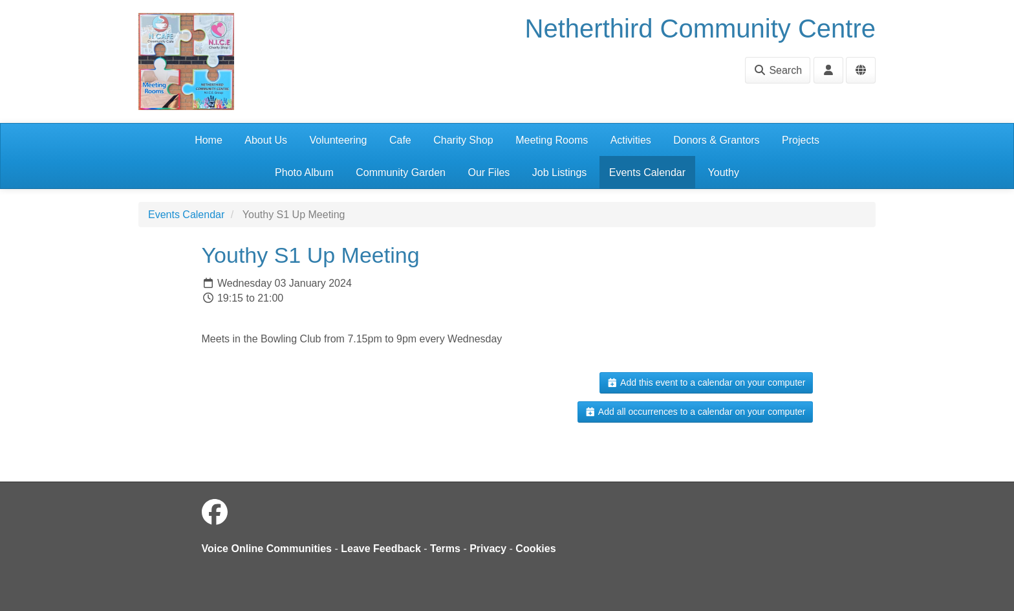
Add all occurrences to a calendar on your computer (695, 411)
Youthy (723, 172)
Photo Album (304, 172)
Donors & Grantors (716, 140)
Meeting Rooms (551, 140)
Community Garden (401, 172)
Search (777, 70)
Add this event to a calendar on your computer (706, 382)
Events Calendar (647, 172)
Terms (445, 548)
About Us (265, 140)
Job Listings (559, 172)
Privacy (487, 548)
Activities (630, 140)
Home (208, 140)
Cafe (400, 140)
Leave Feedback (381, 548)
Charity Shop (463, 140)
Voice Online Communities (267, 548)
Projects (800, 140)
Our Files (489, 172)
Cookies (535, 548)
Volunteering (338, 140)
